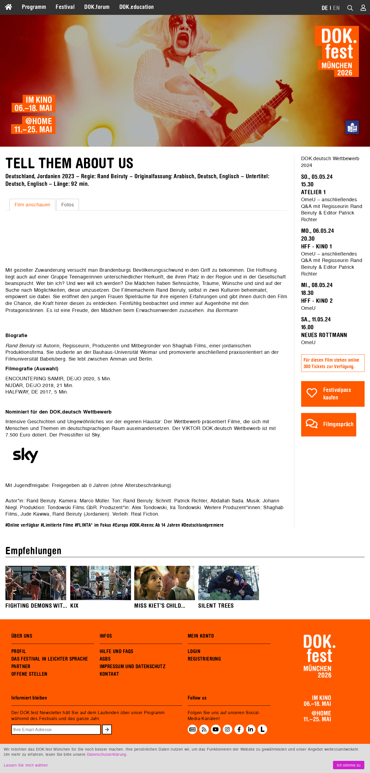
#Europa (120, 525)
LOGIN (194, 651)
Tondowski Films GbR (71, 507)
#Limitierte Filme (57, 525)
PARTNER (21, 666)
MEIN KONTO (201, 636)
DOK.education (136, 7)
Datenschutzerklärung (106, 754)
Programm (34, 7)
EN (336, 8)
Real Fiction (144, 513)
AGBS (105, 659)
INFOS (106, 636)
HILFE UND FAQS (116, 651)
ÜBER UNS (21, 636)
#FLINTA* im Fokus (93, 525)
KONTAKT (109, 674)
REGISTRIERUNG (204, 659)
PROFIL (18, 651)
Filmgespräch (338, 424)
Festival (65, 7)
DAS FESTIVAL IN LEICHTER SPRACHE (49, 659)
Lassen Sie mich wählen (26, 765)
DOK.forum (96, 7)
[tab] (32, 205)
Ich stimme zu (349, 765)
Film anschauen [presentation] (33, 204)
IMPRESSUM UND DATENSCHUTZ (133, 666)
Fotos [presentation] (67, 204)
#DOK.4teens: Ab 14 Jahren (155, 525)
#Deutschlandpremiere (202, 525)
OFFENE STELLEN (29, 674)
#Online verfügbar (22, 525)
